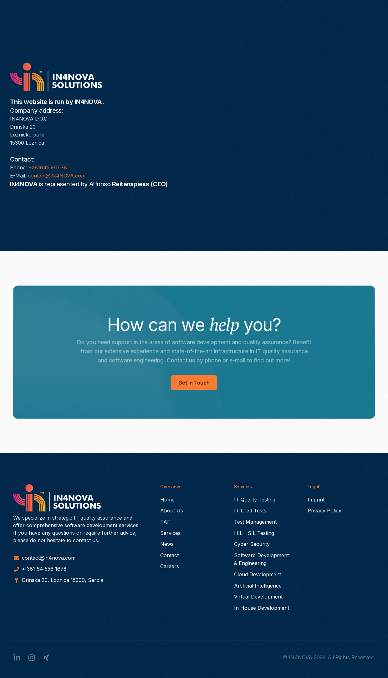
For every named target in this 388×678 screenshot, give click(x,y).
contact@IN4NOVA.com (56, 175)
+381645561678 (47, 167)
